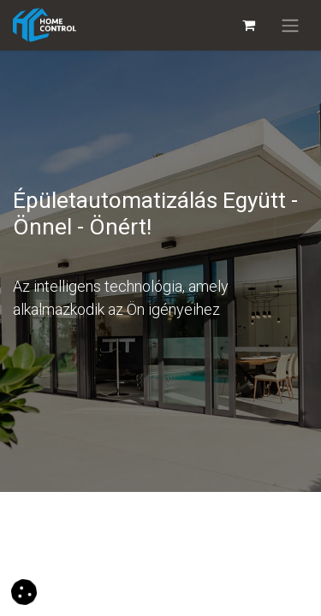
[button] (24, 591)
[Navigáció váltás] (290, 25)
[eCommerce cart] (248, 25)
